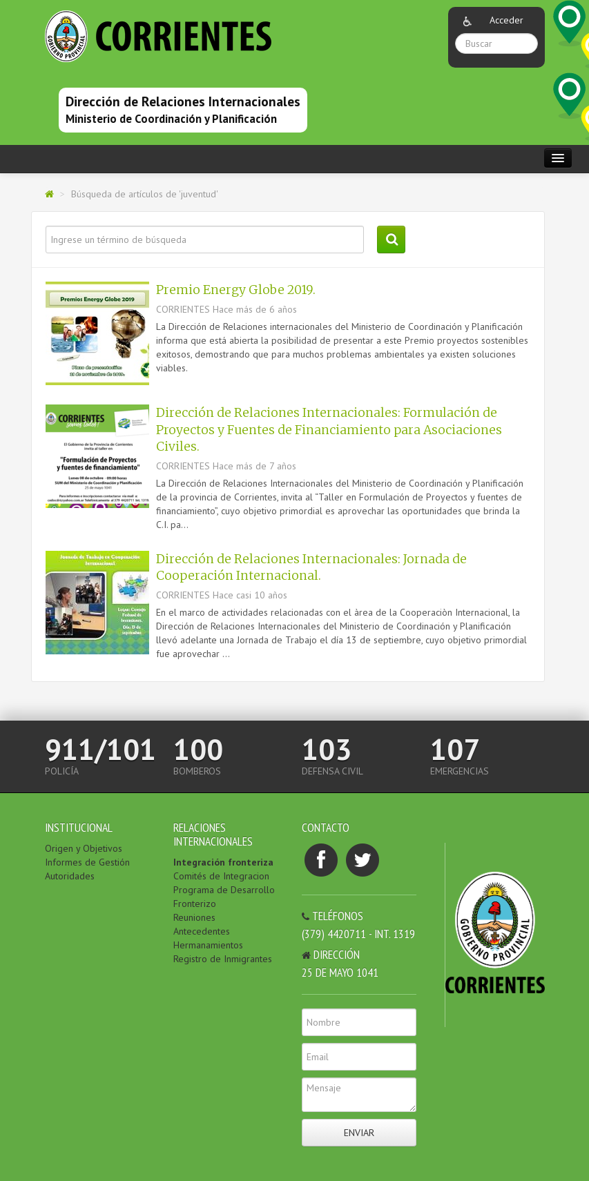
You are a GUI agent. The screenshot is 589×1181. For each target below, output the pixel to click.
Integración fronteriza (223, 862)
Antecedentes (201, 931)
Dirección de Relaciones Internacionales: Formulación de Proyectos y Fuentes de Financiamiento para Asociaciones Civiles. (329, 429)
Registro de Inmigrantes (222, 959)
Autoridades (70, 876)
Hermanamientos (208, 945)
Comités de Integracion (221, 876)
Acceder (506, 20)
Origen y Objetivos (83, 848)
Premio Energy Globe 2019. (236, 289)
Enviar (359, 1132)
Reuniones (194, 917)
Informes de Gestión (87, 862)
